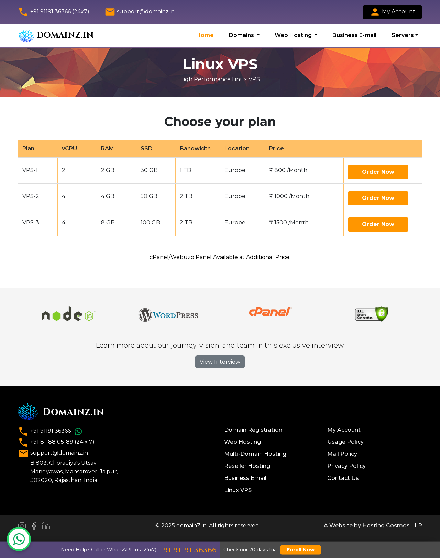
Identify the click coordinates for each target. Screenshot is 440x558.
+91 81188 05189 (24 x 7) (56, 442)
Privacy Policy (346, 466)
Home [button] (205, 35)
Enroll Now (301, 550)
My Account (392, 12)
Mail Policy (342, 454)
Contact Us (343, 478)
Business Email (245, 478)
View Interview (220, 361)
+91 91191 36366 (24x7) (53, 12)
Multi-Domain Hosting (255, 454)
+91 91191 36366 (51, 431)
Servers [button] (403, 35)
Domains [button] (242, 35)
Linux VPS (238, 490)
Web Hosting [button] (294, 35)
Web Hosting (242, 442)
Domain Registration (253, 430)
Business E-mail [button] (354, 35)
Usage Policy (345, 442)
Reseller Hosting (247, 466)
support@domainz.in (139, 12)
